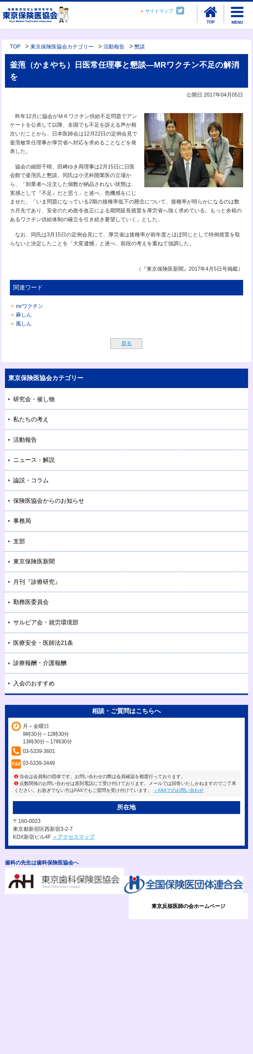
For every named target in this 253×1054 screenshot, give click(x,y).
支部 (19, 541)
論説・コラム (31, 480)
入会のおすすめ (34, 683)
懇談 (139, 46)
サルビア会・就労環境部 (45, 622)
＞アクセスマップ (73, 837)
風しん (24, 323)
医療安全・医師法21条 (43, 643)
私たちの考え (31, 419)
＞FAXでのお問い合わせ (179, 790)
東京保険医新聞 (34, 561)
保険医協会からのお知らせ (48, 500)
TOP (15, 46)
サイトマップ (159, 11)
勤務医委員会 (31, 602)
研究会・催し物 (34, 399)
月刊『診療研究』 (37, 582)
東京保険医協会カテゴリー (62, 46)
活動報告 (114, 46)
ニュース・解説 (34, 460)
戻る (126, 343)
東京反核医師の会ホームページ (188, 906)
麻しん (24, 314)
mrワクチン (29, 306)
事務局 (22, 521)
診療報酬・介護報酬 (40, 663)
